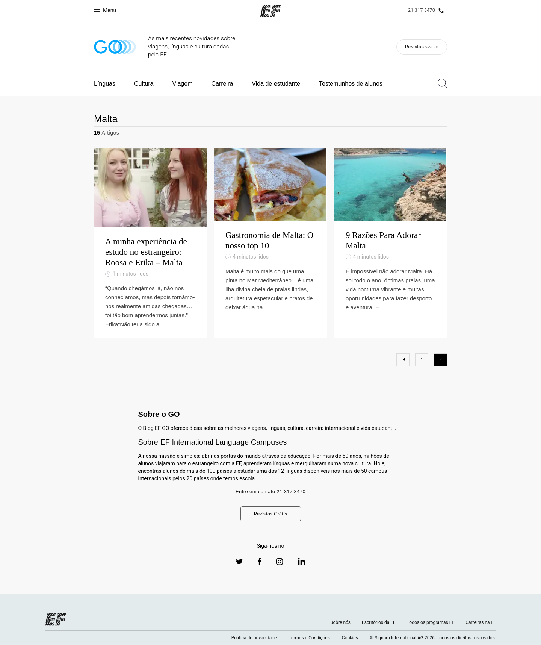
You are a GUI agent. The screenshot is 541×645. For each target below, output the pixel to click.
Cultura (144, 83)
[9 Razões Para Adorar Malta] (390, 243)
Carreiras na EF (480, 622)
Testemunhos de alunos (350, 83)
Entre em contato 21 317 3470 (270, 491)
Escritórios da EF (379, 622)
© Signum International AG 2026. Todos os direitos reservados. (433, 637)
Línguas (104, 83)
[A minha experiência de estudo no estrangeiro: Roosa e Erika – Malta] (150, 243)
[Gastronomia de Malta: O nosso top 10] (270, 243)
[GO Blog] (115, 47)
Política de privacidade (254, 637)
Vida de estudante (276, 83)
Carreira (222, 83)
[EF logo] (55, 619)
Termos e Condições (309, 637)
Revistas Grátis (421, 46)
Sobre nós (340, 622)
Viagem (182, 83)
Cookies (350, 637)
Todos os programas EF (431, 622)
